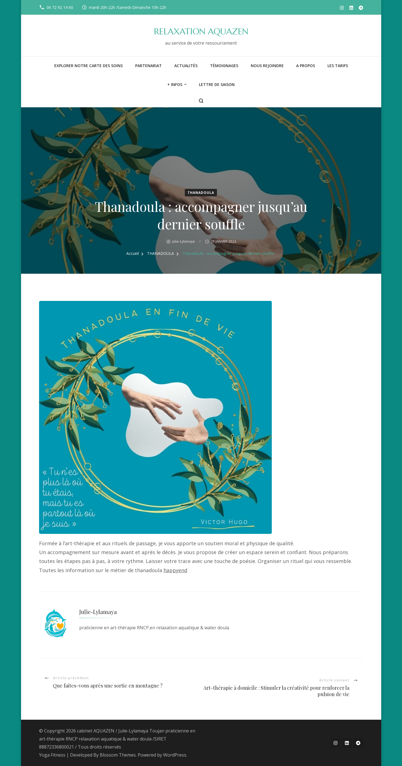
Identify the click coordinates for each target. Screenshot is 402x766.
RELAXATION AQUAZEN (201, 31)
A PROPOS (305, 65)
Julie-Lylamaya (183, 241)
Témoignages (224, 65)
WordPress (174, 755)
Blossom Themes (118, 755)
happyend (175, 570)
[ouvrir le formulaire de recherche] (201, 101)
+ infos (174, 84)
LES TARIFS (337, 65)
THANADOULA (201, 192)
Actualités (186, 65)
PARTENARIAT (148, 65)
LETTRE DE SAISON (217, 84)
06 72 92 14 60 (60, 7)
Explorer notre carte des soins (88, 65)
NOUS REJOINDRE (267, 65)
